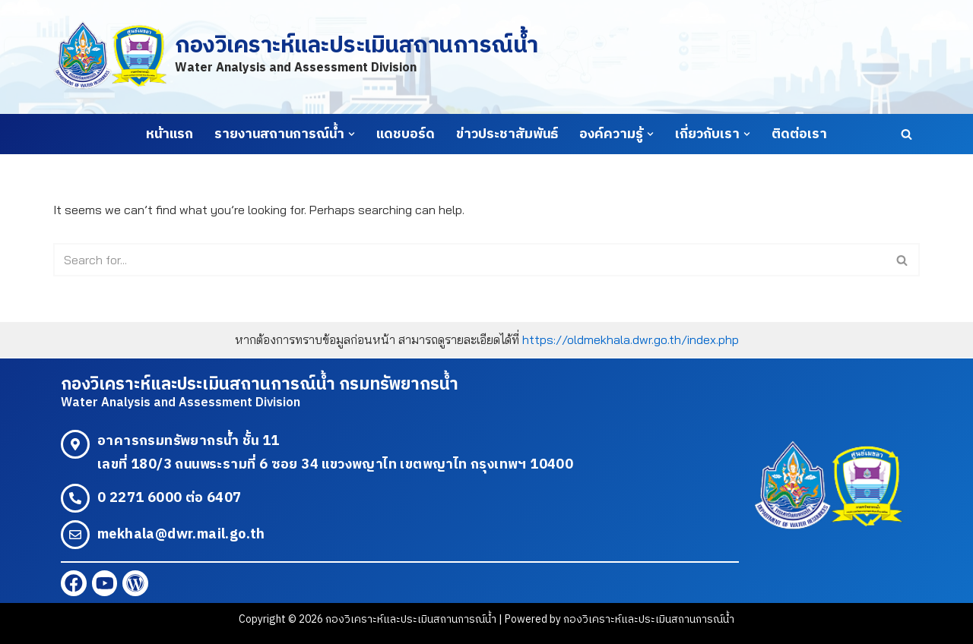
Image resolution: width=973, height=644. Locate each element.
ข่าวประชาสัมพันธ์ (507, 134)
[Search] (906, 134)
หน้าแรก (169, 134)
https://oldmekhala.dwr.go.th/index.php (630, 339)
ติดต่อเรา (799, 134)
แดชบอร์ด (405, 134)
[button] (351, 134)
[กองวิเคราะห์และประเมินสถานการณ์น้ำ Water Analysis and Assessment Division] (295, 56)
